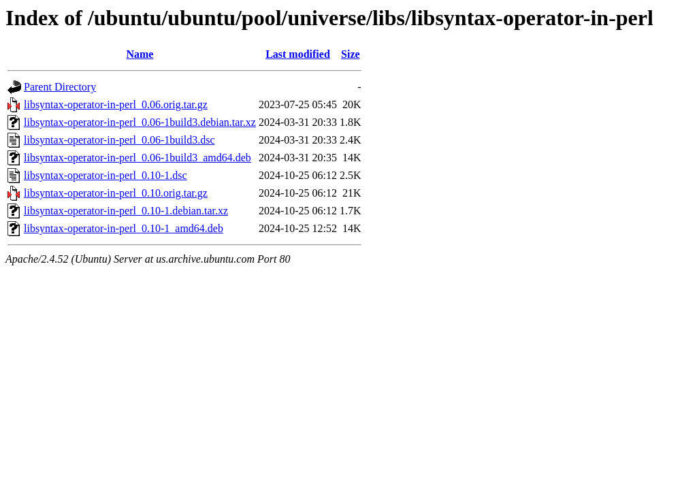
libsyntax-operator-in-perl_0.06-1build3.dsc (119, 140)
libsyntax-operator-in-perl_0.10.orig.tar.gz (116, 193)
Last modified (297, 54)
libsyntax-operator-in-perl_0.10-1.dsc (105, 175)
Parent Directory (60, 87)
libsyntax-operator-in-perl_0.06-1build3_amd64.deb (137, 157)
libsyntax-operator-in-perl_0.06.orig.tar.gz (116, 104)
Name (139, 54)
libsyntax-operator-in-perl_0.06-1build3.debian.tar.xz (140, 122)
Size (350, 54)
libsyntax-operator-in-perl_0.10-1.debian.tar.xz (126, 210)
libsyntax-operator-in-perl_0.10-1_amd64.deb (123, 228)
